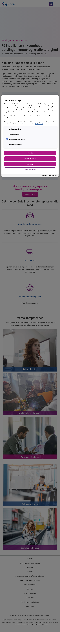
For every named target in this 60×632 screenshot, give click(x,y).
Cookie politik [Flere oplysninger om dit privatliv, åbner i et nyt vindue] (39, 124)
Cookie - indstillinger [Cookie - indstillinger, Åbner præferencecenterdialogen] (30, 169)
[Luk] (56, 97)
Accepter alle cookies (30, 158)
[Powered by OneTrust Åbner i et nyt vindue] (49, 175)
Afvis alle (30, 153)
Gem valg (30, 164)
